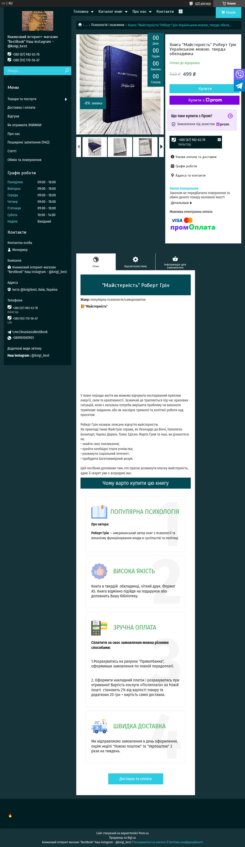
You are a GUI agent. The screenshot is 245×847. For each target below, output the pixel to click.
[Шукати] (66, 70)
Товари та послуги (22, 99)
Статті (12, 151)
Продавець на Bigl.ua (122, 837)
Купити (205, 88)
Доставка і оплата (22, 107)
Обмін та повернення (25, 160)
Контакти (165, 11)
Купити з (205, 100)
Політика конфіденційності (185, 842)
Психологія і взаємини (107, 25)
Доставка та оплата (136, 778)
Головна (81, 11)
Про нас (139, 11)
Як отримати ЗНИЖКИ (25, 125)
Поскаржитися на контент (149, 842)
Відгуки (13, 116)
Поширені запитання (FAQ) (29, 142)
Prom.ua (144, 833)
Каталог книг (110, 11)
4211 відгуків (203, 3)
